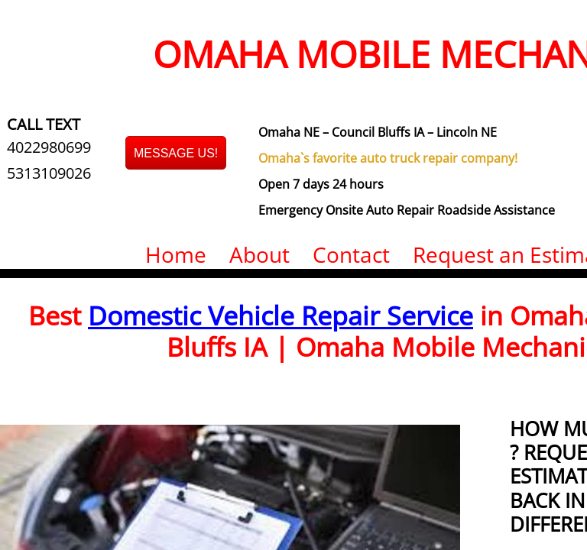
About (259, 254)
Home (175, 254)
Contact (351, 254)
